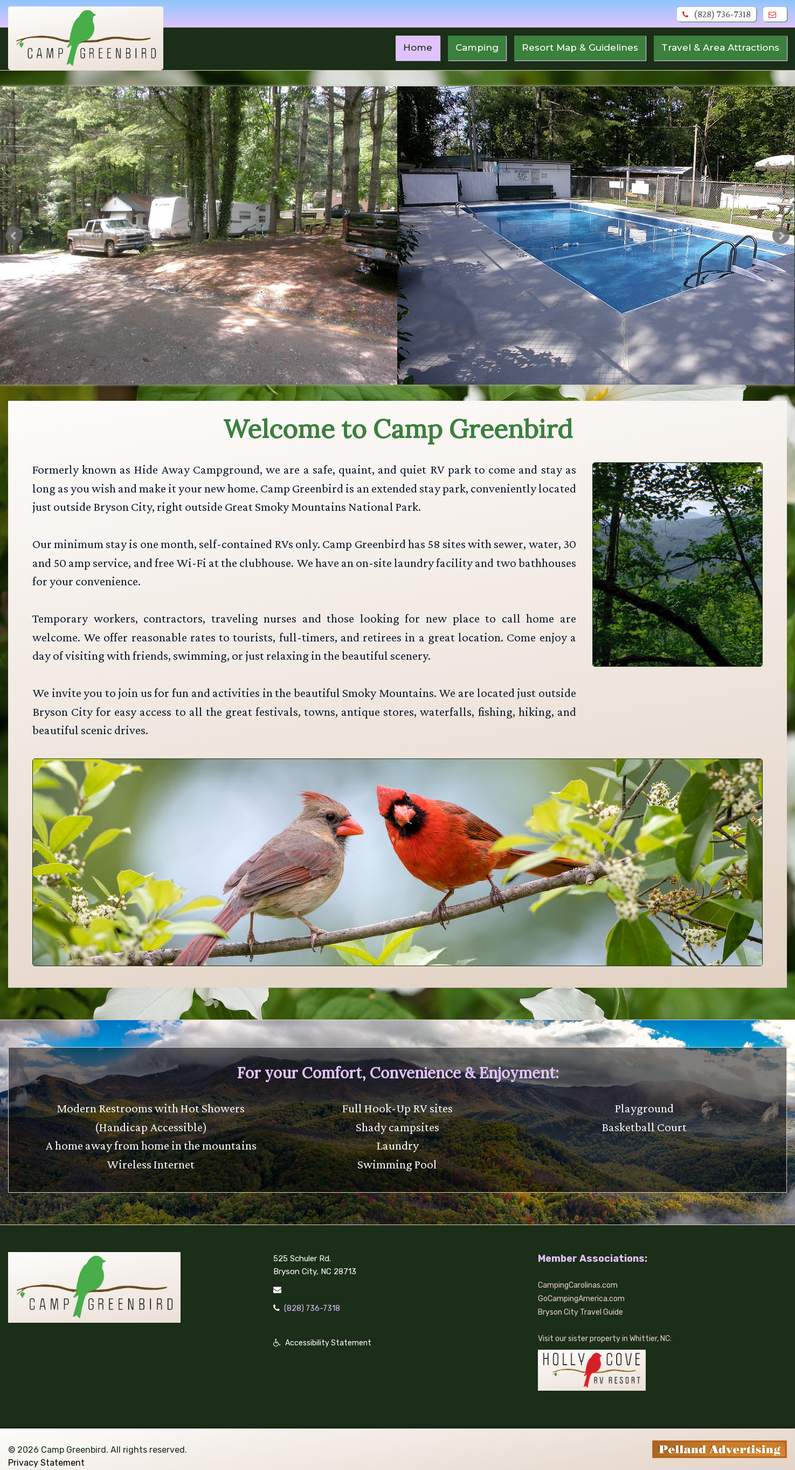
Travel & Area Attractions (717, 48)
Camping (464, 48)
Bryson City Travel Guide (583, 1301)
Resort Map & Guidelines (571, 48)
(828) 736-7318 (716, 14)
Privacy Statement (46, 1451)
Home (403, 48)
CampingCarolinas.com (580, 1275)
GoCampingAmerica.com (583, 1288)
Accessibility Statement (330, 1332)
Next (781, 235)
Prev (14, 235)
